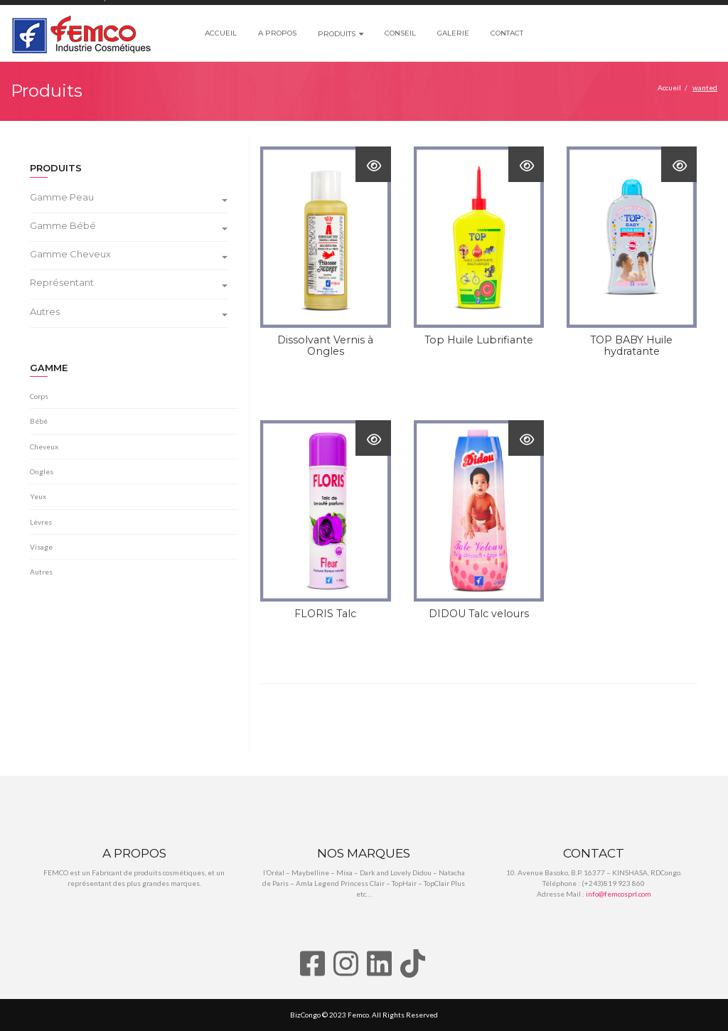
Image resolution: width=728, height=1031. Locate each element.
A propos (277, 33)
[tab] (134, 199)
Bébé (39, 421)
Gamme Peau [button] (129, 197)
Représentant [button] (129, 282)
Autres (41, 571)
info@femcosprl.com (618, 894)
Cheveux (44, 446)
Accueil (221, 33)
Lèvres (41, 522)
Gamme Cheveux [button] (129, 254)
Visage (41, 547)
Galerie (453, 33)
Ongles (41, 471)
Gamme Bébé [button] (129, 225)
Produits (336, 33)
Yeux (38, 496)
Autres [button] (129, 311)
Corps (39, 396)
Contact (507, 33)
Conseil (400, 33)
